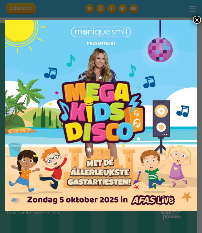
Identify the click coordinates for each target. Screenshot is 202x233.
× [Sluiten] (197, 20)
